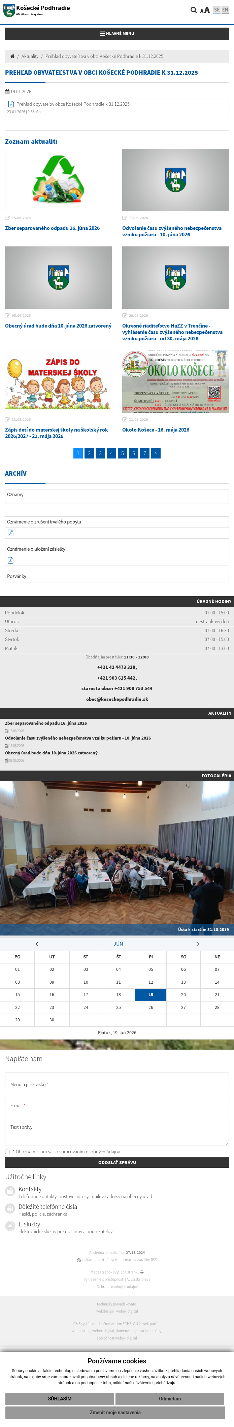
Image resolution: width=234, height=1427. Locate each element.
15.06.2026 (21, 217)
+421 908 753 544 (133, 688)
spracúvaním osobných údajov (89, 1152)
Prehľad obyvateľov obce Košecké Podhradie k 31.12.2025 (73, 104)
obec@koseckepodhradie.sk (117, 699)
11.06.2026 (138, 217)
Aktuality (30, 56)
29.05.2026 (138, 315)
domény (122, 1330)
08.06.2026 (21, 315)
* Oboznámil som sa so (62, 1152)
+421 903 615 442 (116, 678)
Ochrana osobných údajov (117, 1286)
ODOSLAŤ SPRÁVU (117, 1162)
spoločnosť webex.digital (117, 1338)
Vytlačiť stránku (129, 1272)
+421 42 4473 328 (116, 667)
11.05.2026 (138, 419)
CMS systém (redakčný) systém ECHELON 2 (107, 1323)
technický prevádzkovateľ (117, 1304)
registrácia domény (145, 1330)
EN (225, 9)
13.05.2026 (21, 419)
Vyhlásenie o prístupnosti (104, 1279)
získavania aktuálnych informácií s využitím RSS (117, 1259)
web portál (151, 1323)
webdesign (105, 1311)
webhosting (81, 1330)
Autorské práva (139, 1279)
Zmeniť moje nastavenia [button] (115, 1412)
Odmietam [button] (170, 1398)
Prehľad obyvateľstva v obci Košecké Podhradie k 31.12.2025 (104, 56)
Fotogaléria (216, 775)
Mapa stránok (101, 1272)
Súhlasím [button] (60, 1398)
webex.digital (127, 1311)
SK (217, 9)
